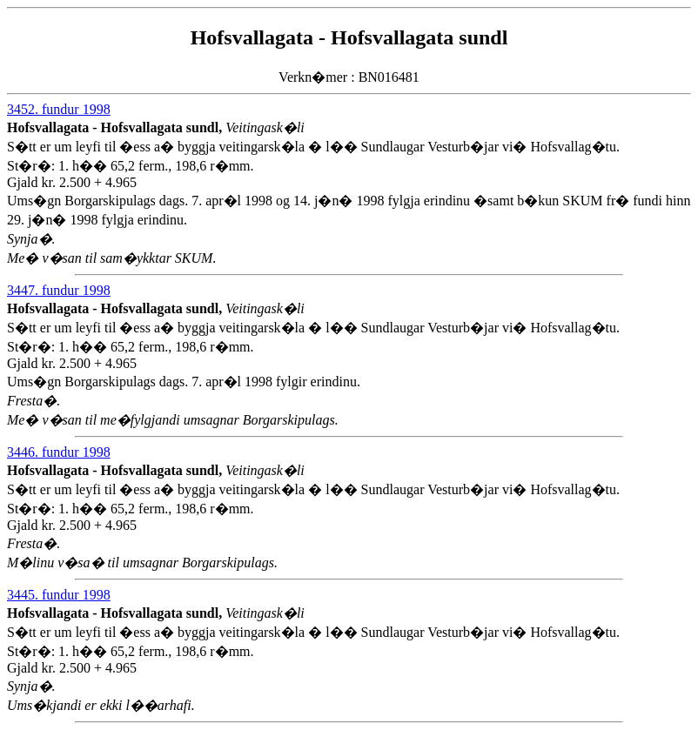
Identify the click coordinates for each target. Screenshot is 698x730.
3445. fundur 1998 (59, 594)
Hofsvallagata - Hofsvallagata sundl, (116, 127)
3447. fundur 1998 (59, 290)
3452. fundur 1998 (59, 109)
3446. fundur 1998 (59, 452)
